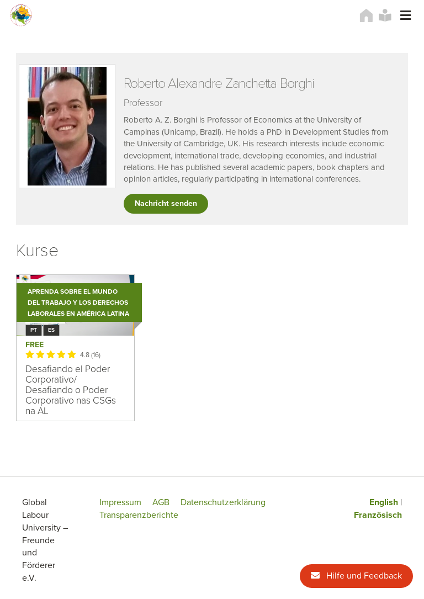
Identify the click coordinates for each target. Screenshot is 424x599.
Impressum (120, 502)
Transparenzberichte (138, 515)
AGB (160, 502)
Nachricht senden (166, 203)
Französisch (378, 515)
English (383, 502)
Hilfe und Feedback (356, 575)
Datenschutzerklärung (223, 502)
